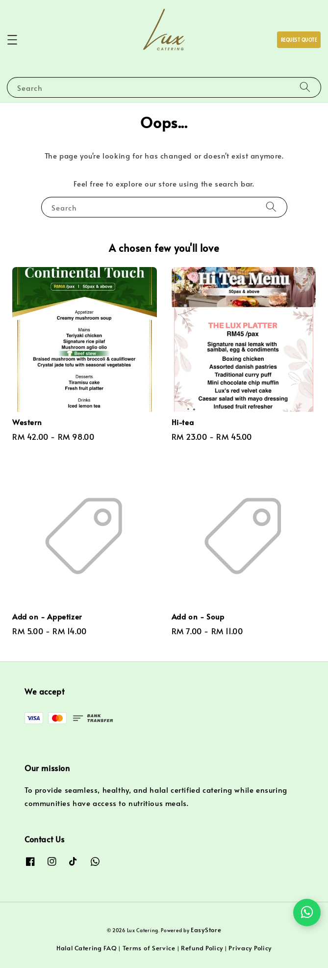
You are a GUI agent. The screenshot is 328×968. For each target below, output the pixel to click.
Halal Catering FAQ (86, 947)
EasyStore (206, 929)
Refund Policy (202, 947)
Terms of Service (149, 947)
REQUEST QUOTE (299, 40)
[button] (12, 40)
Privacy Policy (250, 947)
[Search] (305, 87)
